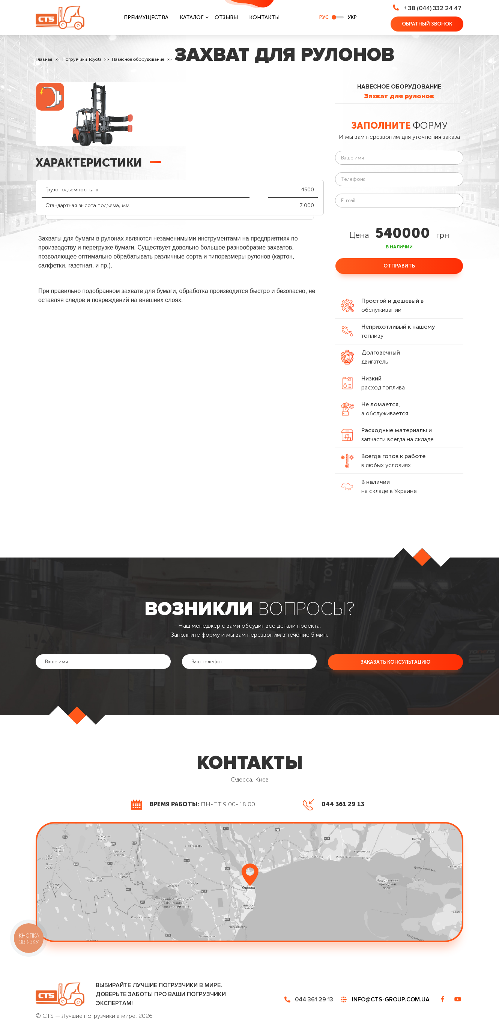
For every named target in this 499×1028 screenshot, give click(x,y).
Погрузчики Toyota (82, 59)
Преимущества (146, 17)
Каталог (191, 17)
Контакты (264, 17)
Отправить (399, 266)
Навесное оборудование (138, 59)
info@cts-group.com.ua (391, 999)
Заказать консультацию (395, 662)
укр (352, 17)
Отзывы (226, 17)
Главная (44, 59)
